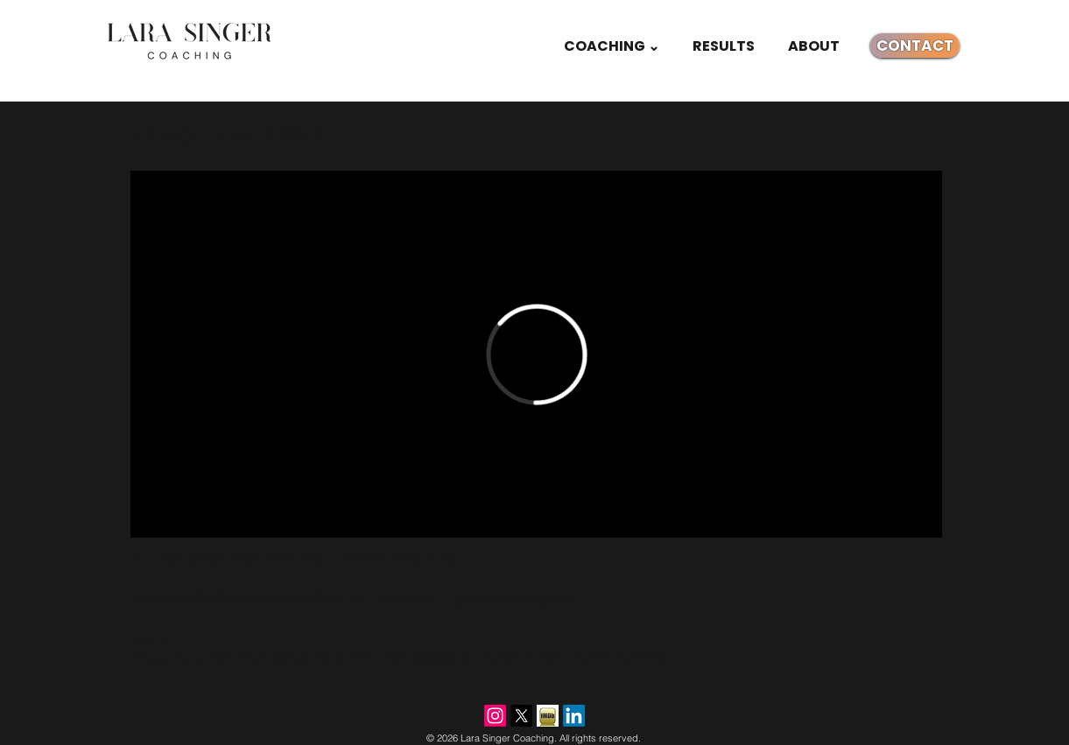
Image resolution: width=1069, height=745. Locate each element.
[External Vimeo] (536, 354)
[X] (521, 716)
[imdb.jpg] (548, 716)
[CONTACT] (915, 45)
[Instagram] (495, 716)
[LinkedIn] (574, 716)
